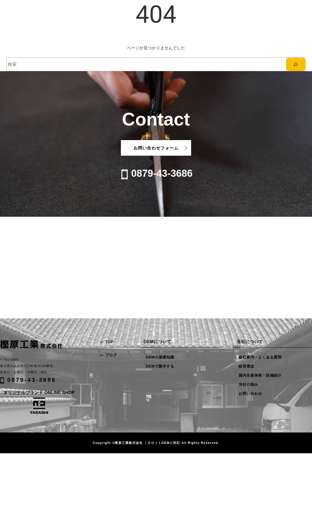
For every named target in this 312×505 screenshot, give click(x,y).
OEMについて (208, 13)
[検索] (295, 64)
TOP (109, 342)
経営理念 (246, 366)
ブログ (111, 355)
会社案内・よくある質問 (260, 357)
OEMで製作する (160, 366)
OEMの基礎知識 (160, 357)
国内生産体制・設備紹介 (260, 375)
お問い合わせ (262, 13)
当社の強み (184, 13)
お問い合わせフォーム (156, 148)
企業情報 (231, 13)
